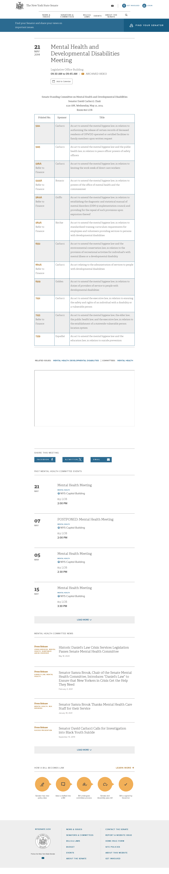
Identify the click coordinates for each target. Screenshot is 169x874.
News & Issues (23, 17)
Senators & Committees (54, 17)
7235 (38, 321)
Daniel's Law (39, 681)
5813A (39, 228)
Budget (70, 853)
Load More (83, 626)
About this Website (116, 859)
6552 (38, 249)
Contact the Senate (116, 835)
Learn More (123, 774)
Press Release (41, 652)
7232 (38, 304)
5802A (39, 203)
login (149, 6)
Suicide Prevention (43, 736)
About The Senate (130, 17)
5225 (38, 153)
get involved (133, 6)
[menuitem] (23, 17)
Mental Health (61, 367)
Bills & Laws (85, 17)
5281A (38, 169)
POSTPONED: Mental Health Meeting (85, 525)
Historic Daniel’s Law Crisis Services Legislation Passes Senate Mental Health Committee (94, 656)
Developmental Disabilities (84, 367)
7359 (38, 342)
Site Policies (112, 853)
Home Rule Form (114, 847)
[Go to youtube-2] (112, 7)
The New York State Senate (42, 6)
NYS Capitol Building (72, 499)
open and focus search (150, 18)
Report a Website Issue (118, 841)
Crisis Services (41, 655)
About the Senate (76, 865)
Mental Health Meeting (74, 491)
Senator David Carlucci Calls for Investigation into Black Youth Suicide (92, 736)
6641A (39, 270)
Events (106, 17)
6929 (38, 287)
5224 (38, 132)
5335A (39, 186)
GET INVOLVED (113, 865)
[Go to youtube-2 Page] (43, 864)
